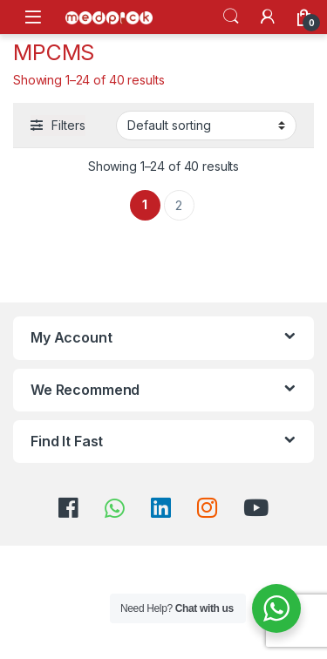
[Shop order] (206, 125)
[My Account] (267, 16)
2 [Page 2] (178, 205)
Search (231, 16)
